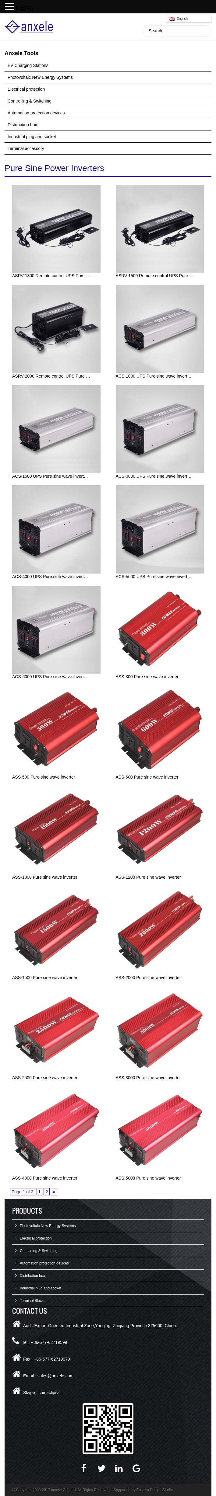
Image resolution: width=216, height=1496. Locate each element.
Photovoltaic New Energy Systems (40, 77)
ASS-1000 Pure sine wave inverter (44, 877)
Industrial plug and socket (32, 136)
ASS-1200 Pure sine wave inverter (148, 877)
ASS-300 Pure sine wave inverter (147, 676)
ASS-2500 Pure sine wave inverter (44, 1077)
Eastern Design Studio (154, 1490)
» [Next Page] (54, 1191)
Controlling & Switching (29, 101)
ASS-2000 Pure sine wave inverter (148, 977)
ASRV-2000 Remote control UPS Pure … (51, 376)
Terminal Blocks (32, 1301)
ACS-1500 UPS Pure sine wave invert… (50, 476)
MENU (25, 7)
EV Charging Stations (28, 65)
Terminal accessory (26, 148)
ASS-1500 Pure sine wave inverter (44, 977)
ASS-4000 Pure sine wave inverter (44, 1178)
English (178, 19)
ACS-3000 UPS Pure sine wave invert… (154, 476)
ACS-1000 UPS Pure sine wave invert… (154, 376)
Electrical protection (26, 89)
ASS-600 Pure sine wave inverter (147, 777)
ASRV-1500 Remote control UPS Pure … (155, 275)
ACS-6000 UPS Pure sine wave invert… (50, 676)
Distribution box (22, 124)
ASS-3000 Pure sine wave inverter (148, 1077)
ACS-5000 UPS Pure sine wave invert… (154, 576)
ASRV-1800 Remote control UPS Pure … (51, 275)
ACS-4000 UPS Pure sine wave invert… (50, 576)
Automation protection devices (36, 112)
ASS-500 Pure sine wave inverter (43, 777)
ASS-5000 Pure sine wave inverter (148, 1178)
